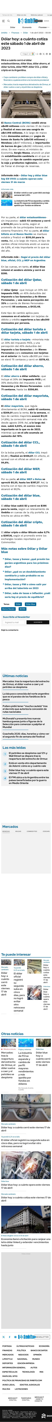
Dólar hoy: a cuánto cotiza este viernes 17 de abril (46, 974)
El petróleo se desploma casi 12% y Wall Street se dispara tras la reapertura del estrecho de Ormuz (28, 756)
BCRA (22, 609)
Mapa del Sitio (9, 1376)
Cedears (46, 831)
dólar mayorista (13, 406)
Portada (7, 1346)
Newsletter (46, 27)
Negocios (23, 1354)
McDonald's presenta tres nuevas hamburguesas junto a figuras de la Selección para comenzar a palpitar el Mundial (24, 723)
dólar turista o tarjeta (17, 339)
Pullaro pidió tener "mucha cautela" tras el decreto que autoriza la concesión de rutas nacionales (25, 709)
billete (5, 234)
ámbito (4, 33)
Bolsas (18, 831)
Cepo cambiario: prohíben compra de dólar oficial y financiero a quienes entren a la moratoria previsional (26, 78)
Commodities (32, 831)
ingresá (46, 21)
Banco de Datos (39, 1350)
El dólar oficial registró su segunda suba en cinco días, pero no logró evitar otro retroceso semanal (19, 992)
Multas (6, 1389)
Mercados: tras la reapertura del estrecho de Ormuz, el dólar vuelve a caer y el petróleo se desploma (27, 85)
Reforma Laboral (37, 15)
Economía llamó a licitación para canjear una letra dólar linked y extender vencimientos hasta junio (25, 1242)
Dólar (12, 27)
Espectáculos (9, 1372)
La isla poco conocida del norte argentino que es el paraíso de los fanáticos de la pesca (26, 696)
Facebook (9, 1337)
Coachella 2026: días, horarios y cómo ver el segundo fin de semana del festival (26, 735)
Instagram (15, 1337)
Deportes (7, 1363)
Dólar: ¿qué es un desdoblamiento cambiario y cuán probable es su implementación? (25, 575)
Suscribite (38, 622)
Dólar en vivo (21, 15)
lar (47, 230)
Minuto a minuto (10, 1049)
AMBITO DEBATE (39, 1399)
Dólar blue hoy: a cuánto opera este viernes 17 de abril (29, 772)
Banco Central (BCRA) (17, 122)
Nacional (22, 1359)
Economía (26, 27)
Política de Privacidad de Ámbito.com (22, 1380)
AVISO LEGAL (8, 1385)
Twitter (3, 1337)
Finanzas (43, 27)
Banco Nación (24, 234)
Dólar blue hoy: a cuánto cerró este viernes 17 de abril (43, 1059)
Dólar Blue (30, 604)
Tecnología (28, 1372)
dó (44, 230)
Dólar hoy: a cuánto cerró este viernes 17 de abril (5, 983)
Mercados (8, 1354)
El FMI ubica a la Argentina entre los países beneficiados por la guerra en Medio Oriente (29, 780)
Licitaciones (21, 1389)
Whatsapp (35, 1337)
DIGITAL (12, 1399)
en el (12, 234)
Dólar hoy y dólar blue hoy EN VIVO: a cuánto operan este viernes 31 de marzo (24, 178)
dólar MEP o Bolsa (31, 479)
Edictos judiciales (30, 1385)
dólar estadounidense (33, 217)
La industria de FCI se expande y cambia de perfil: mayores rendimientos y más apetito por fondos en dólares (31, 203)
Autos (33, 1367)
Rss (41, 1372)
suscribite (38, 21)
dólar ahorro (11, 376)
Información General (14, 1367)
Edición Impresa (26, 1363)
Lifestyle (7, 1359)
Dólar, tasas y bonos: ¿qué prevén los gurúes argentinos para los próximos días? (27, 563)
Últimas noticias (25, 1346)
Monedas (6, 831)
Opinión (37, 1354)
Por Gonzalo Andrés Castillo (25, 1089)
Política (21, 1350)
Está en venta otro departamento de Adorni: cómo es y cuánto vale (28, 764)
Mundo (36, 1359)
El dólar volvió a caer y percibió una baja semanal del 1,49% (32, 193)
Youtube (28, 1337)
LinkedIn (22, 1337)
